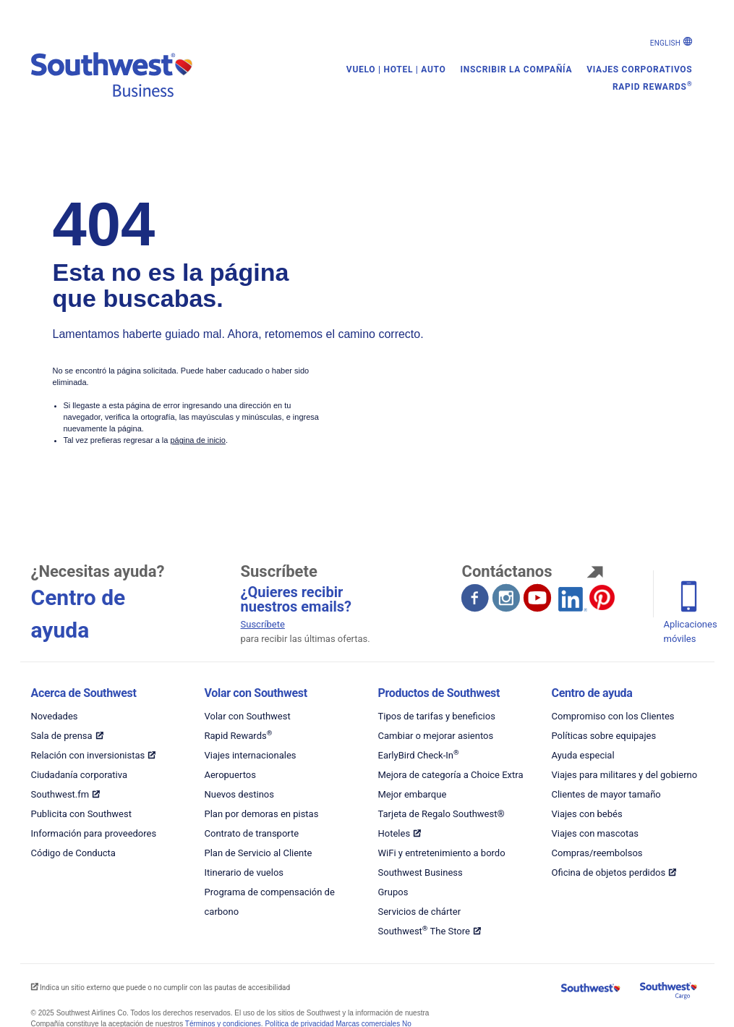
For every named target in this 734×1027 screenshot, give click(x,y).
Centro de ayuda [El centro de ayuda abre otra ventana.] (78, 614)
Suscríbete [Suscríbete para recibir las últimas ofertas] (263, 624)
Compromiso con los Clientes (613, 716)
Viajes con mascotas (595, 833)
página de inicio (197, 440)
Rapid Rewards (653, 86)
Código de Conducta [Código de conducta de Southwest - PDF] (73, 853)
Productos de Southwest (439, 693)
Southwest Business (420, 872)
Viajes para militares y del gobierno (625, 774)
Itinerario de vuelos (244, 872)
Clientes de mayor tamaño (606, 794)
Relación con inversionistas (88, 755)
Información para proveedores (94, 833)
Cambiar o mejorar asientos (436, 735)
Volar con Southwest (256, 693)
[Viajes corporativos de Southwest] (136, 69)
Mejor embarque (412, 794)
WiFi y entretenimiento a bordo (441, 853)
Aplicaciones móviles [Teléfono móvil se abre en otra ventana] (690, 631)
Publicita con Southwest (81, 813)
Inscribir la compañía (517, 69)
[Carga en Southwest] (666, 993)
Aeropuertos (230, 774)
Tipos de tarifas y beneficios (436, 716)
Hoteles (394, 833)
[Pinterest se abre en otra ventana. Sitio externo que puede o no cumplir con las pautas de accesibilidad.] (602, 597)
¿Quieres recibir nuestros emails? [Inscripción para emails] (296, 599)
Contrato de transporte (252, 833)
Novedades (54, 716)
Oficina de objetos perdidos (609, 872)
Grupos (393, 892)
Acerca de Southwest (84, 693)
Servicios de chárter (419, 911)
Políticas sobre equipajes (604, 735)
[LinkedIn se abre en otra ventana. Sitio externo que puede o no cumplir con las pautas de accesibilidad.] (569, 597)
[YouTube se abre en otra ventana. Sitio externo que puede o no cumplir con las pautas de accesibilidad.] (538, 599)
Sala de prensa (62, 735)
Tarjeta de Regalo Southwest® (441, 813)
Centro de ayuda (592, 693)
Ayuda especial (583, 755)
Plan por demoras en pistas (262, 813)
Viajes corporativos (639, 69)
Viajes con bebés (587, 813)
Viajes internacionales (250, 755)
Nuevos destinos (239, 794)
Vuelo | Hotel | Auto (396, 69)
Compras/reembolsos (597, 853)
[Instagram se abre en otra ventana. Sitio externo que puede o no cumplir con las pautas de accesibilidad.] (506, 599)
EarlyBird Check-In (418, 755)
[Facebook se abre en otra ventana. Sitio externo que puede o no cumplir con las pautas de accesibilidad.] (475, 599)
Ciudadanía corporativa (79, 774)
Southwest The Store (424, 931)
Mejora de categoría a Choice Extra (451, 774)
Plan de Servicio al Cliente (258, 853)
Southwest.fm (60, 794)
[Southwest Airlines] (592, 989)
